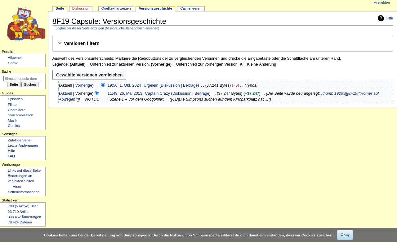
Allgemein (15, 57)
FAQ (11, 156)
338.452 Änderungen (24, 217)
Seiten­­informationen (23, 192)
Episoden (15, 99)
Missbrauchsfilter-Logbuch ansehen (132, 28)
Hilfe (384, 18)
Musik (12, 120)
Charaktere (16, 110)
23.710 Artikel (18, 212)
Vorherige (83, 85)
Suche (6, 71)
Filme (12, 104)
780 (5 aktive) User (23, 206)
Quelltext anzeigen (116, 8)
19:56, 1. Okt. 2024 (124, 85)
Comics (14, 125)
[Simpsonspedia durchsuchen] (22, 78)
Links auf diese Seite (24, 170)
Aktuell (66, 93)
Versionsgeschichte (155, 8)
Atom (17, 186)
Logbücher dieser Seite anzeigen (80, 28)
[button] (222, 43)
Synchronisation (20, 115)
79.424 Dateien (20, 222)
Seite (60, 8)
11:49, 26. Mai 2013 (125, 93)
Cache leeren (190, 8)
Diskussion (170, 85)
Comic (13, 63)
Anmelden (382, 2)
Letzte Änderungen (23, 145)
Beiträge (190, 85)
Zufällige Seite (19, 140)
